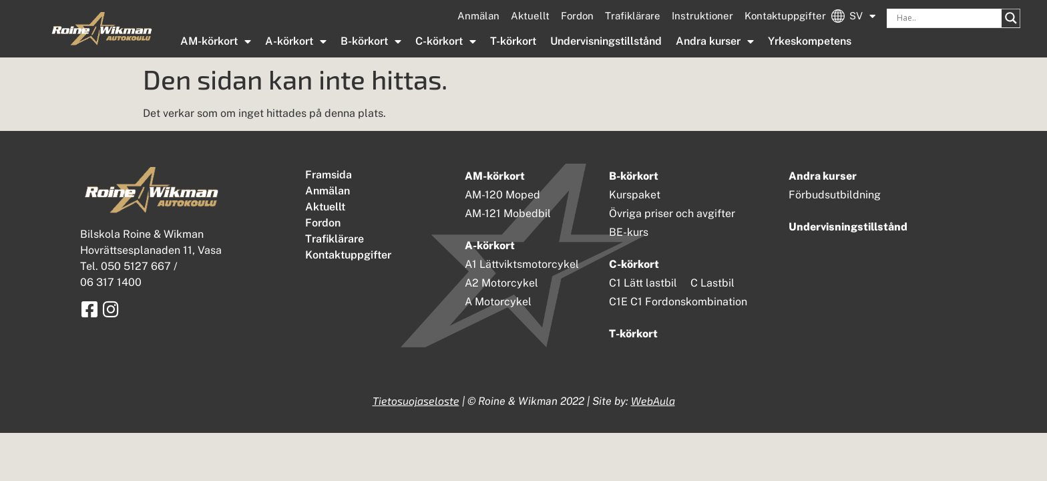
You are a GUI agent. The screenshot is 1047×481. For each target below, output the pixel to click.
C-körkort (445, 41)
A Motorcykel (498, 301)
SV (862, 16)
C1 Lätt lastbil (643, 283)
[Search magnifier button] (1011, 18)
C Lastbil (712, 283)
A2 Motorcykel (501, 283)
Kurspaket (634, 194)
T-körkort (513, 41)
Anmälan (478, 15)
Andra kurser (715, 41)
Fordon (577, 15)
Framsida (328, 174)
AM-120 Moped (502, 194)
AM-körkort (215, 41)
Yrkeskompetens (809, 41)
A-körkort (296, 41)
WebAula (653, 400)
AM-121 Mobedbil (508, 213)
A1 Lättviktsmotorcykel (522, 264)
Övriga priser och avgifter (672, 213)
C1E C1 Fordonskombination (678, 301)
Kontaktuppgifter (785, 15)
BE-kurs (628, 232)
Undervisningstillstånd (606, 41)
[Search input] (947, 18)
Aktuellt (530, 15)
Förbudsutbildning (835, 194)
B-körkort (371, 41)
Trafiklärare (632, 15)
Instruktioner (702, 15)
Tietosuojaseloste (416, 400)
